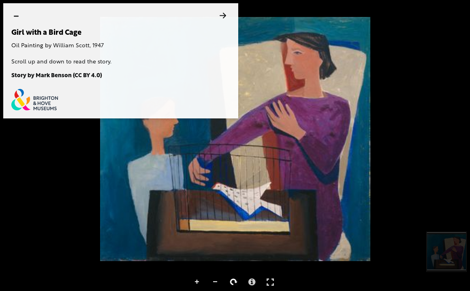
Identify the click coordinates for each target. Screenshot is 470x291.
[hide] (16, 16)
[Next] (223, 15)
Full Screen (270, 282)
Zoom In (197, 282)
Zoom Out (215, 282)
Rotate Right (234, 282)
